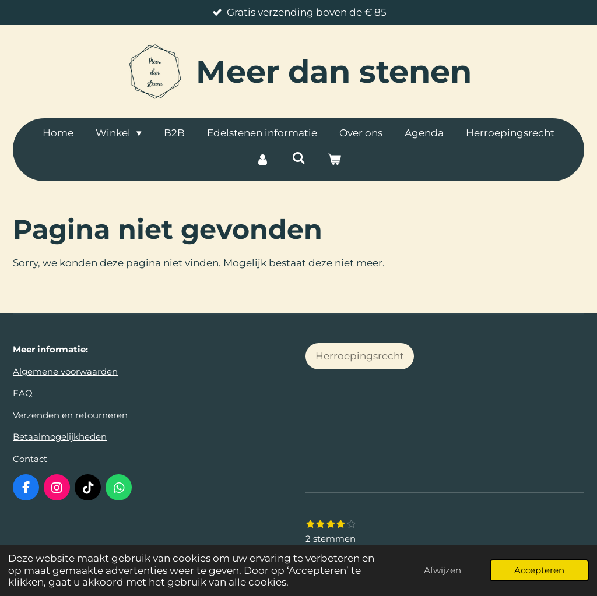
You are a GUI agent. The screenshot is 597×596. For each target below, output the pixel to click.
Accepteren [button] (539, 570)
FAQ (23, 392)
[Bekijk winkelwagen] (334, 160)
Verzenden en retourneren (71, 415)
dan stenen (334, 71)
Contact (31, 458)
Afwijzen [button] (442, 570)
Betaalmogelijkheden (60, 436)
